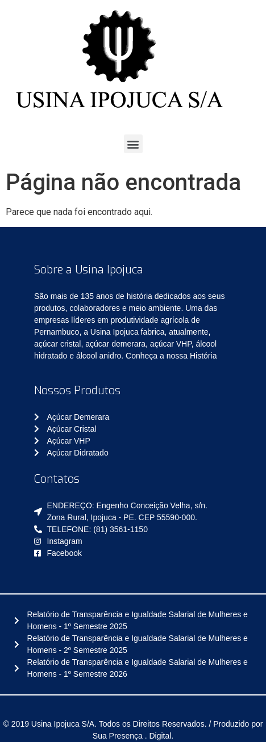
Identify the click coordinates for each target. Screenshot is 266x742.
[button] (133, 143)
